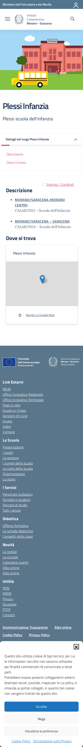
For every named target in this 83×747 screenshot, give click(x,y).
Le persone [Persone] (11, 457)
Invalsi (7, 421)
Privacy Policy (39, 635)
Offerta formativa (15, 525)
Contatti (9, 615)
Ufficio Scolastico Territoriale (23, 399)
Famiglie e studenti (16, 499)
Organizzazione (14, 473)
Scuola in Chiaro (14, 410)
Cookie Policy (21, 741)
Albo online (11, 567)
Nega (41, 718)
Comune (9, 431)
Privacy (8, 599)
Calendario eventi (15, 562)
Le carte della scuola (18, 468)
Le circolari (10, 557)
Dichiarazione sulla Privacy (52, 741)
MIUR (7, 389)
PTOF (7, 609)
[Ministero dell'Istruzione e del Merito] (27, 4)
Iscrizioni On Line (15, 415)
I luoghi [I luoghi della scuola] (8, 452)
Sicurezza (9, 604)
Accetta (41, 706)
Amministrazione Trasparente (25, 627)
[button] (76, 646)
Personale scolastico (18, 494)
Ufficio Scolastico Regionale (23, 394)
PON (6, 588)
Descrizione (15, 154)
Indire (7, 426)
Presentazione (13, 447)
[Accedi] (76, 4)
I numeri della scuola (18, 463)
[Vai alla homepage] (19, 19)
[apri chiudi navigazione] (7, 19)
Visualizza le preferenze (41, 731)
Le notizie (10, 551)
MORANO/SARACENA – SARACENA (42, 221)
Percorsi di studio (15, 505)
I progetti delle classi (18, 536)
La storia (9, 479)
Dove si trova (16, 162)
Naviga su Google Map (40, 315)
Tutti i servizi (12, 510)
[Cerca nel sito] (72, 19)
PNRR (7, 593)
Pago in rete (11, 405)
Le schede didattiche (18, 531)
